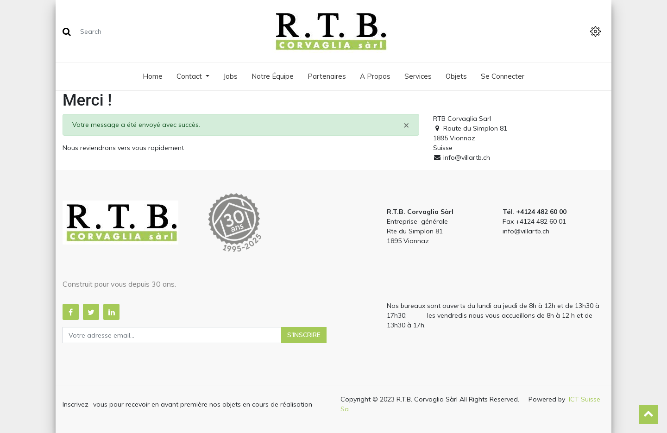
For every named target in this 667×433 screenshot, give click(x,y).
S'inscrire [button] (304, 335)
